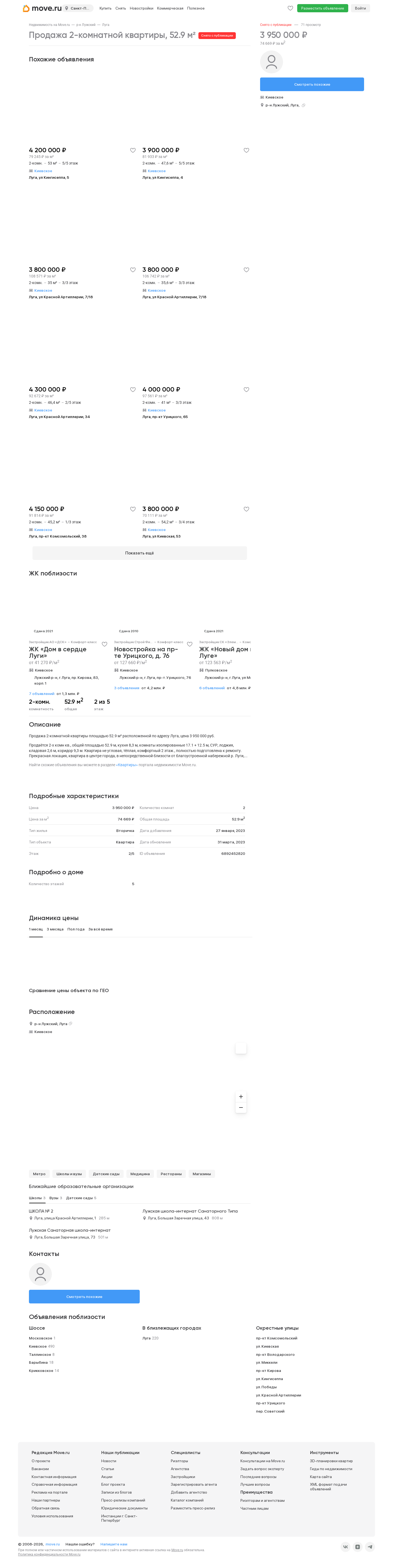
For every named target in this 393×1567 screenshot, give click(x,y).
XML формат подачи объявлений (328, 1483)
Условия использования (52, 1512)
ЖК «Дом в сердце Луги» (58, 649)
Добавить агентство (189, 1489)
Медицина (140, 1170)
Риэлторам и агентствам (262, 1497)
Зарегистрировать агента (194, 1481)
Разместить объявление (322, 8)
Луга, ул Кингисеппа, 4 (162, 177)
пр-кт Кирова (268, 1367)
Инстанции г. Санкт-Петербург (119, 1514)
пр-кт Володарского (275, 1351)
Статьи (107, 1465)
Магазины (202, 1170)
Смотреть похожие (84, 1293)
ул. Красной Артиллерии (278, 1392)
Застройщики (183, 1473)
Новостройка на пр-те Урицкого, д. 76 (146, 649)
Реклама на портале (50, 1489)
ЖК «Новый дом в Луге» (226, 649)
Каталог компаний (187, 1497)
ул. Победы (266, 1383)
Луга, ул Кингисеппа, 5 (49, 177)
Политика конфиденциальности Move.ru (49, 1551)
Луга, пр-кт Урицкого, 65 (165, 416)
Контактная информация (54, 1473)
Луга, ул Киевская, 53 (161, 536)
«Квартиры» (127, 761)
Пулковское (216, 667)
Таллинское (40, 1351)
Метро (39, 1170)
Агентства (180, 1465)
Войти (360, 8)
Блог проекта (113, 1481)
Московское (40, 1335)
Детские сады (106, 1170)
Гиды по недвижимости (331, 1465)
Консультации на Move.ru (262, 1457)
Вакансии (40, 1465)
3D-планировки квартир (331, 1457)
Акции (106, 1473)
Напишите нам (113, 1541)
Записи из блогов (116, 1489)
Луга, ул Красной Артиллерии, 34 (59, 416)
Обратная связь (46, 1505)
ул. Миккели (266, 1359)
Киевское (44, 667)
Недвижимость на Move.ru (49, 25)
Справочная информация (54, 1481)
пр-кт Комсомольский (276, 1335)
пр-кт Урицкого (270, 1400)
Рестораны (171, 1170)
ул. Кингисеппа (269, 1375)
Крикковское (41, 1367)
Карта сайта (321, 1473)
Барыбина (38, 1359)
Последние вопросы (258, 1473)
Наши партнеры (46, 1497)
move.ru (53, 1541)
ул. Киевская (267, 1343)
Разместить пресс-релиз (193, 1505)
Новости (108, 1457)
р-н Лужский (86, 25)
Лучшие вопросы (255, 1481)
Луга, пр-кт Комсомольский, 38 (58, 536)
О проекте (41, 1457)
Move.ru (177, 1547)
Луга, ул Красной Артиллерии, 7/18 (61, 297)
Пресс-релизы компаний (123, 1497)
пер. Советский (270, 1408)
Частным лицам (254, 1505)
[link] (49, 25)
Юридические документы (124, 1505)
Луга (105, 25)
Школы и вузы (69, 1170)
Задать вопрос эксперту (262, 1465)
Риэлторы (179, 1457)
